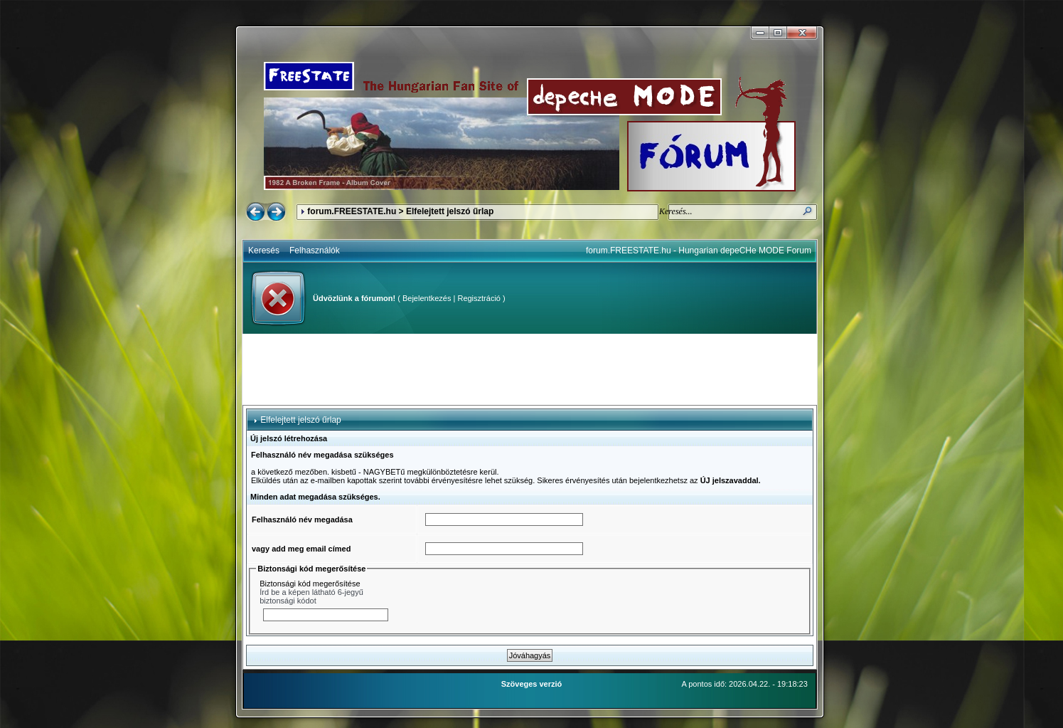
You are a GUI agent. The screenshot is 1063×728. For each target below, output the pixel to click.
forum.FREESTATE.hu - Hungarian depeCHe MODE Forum (698, 250)
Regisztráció (479, 298)
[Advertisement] (530, 369)
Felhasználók (314, 250)
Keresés (263, 250)
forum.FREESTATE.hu (351, 211)
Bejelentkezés (427, 298)
